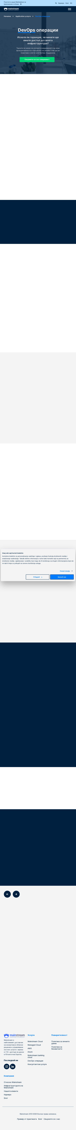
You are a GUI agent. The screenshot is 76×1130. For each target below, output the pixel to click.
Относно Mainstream (12, 1082)
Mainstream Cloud (35, 1041)
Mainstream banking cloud (36, 1056)
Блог (67, 3)
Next (16, 894)
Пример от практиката (27, 1119)
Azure (30, 1052)
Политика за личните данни (60, 1042)
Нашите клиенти (11, 1091)
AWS (30, 1048)
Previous (7, 894)
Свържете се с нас (52, 1119)
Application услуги (23, 16)
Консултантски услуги (37, 1064)
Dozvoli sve (62, 577)
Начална (7, 16)
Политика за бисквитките (56, 1048)
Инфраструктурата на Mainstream (13, 1087)
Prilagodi (37, 577)
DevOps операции (35, 1061)
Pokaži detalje (65, 571)
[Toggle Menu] (69, 9)
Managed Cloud (34, 1045)
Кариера (61, 3)
